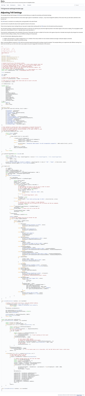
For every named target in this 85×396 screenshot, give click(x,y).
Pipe (3, 74)
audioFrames (28, 353)
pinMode (7, 314)
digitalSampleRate (40, 342)
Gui (2, 75)
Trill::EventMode (39, 266)
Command (7, 102)
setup (5, 301)
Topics (8, 5)
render (5, 320)
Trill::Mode (36, 293)
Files (24, 5)
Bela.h (8, 56)
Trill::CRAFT (21, 304)
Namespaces (13, 5)
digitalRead (18, 328)
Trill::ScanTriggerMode (11, 156)
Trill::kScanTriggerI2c (41, 156)
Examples (29, 5)
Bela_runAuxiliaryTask (11, 315)
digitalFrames (28, 324)
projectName (18, 310)
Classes (20, 5)
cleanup (6, 388)
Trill (19, 15)
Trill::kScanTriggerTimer (55, 156)
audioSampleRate (32, 356)
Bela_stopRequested (14, 175)
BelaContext (10, 301)
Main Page (3, 5)
